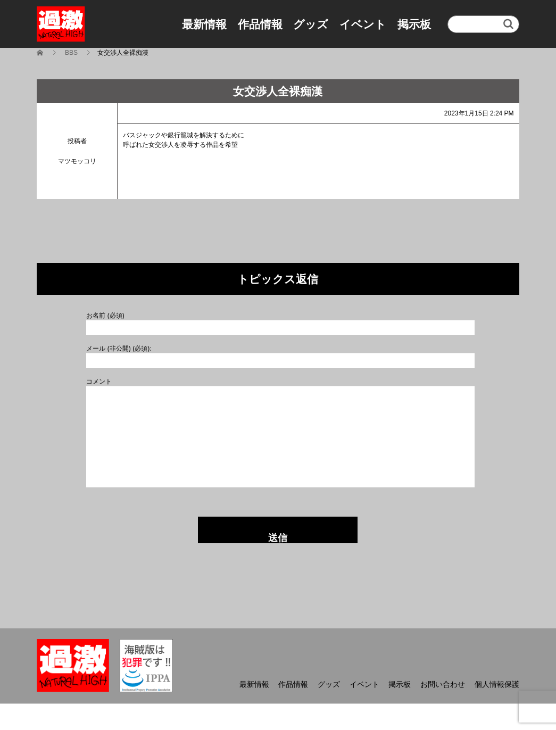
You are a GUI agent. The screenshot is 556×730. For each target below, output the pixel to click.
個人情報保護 (497, 684)
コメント (99, 381)
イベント (362, 24)
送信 (277, 538)
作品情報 (260, 24)
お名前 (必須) (105, 315)
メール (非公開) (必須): (118, 348)
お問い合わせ (442, 684)
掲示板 (414, 24)
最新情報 (204, 24)
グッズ (310, 24)
